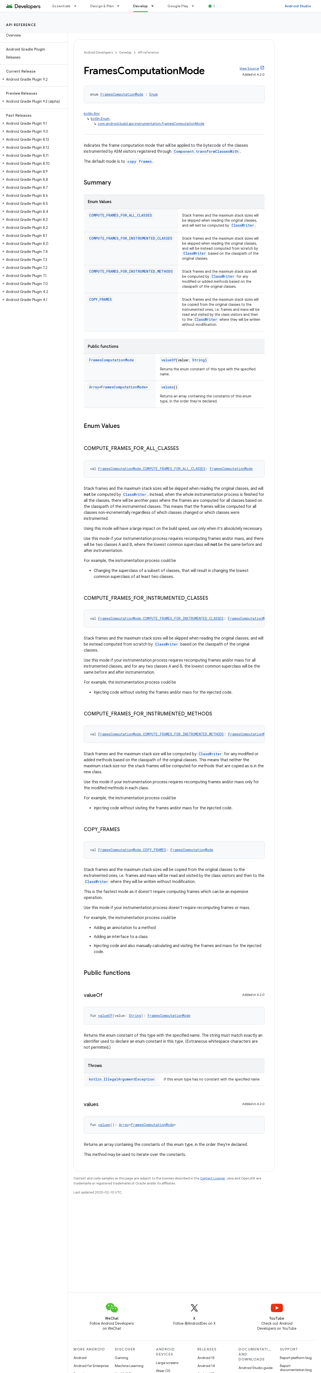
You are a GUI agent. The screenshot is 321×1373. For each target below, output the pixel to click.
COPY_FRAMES (100, 299)
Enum (153, 94)
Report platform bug (296, 1357)
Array (94, 387)
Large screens (167, 1362)
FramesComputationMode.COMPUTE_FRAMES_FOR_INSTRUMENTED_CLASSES (160, 618)
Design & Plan (102, 6)
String (198, 360)
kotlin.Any (92, 113)
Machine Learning (129, 1365)
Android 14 (206, 1365)
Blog (217, 6)
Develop (125, 52)
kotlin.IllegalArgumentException (121, 1079)
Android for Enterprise (91, 1365)
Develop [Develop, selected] (140, 6)
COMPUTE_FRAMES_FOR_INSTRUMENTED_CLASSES (130, 238)
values (167, 387)
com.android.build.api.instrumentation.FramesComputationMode (151, 123)
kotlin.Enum (100, 118)
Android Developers (98, 52)
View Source (249, 68)
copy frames (139, 161)
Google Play (178, 6)
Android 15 (206, 1357)
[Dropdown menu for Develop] (155, 6)
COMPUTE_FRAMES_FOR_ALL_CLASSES (120, 215)
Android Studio (298, 6)
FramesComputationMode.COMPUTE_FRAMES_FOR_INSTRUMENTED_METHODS (161, 734)
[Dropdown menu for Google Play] (195, 6)
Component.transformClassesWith (206, 151)
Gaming (121, 1357)
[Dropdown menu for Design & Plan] (120, 6)
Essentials (61, 6)
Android (80, 1357)
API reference (21, 25)
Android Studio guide (255, 1367)
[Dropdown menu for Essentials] (77, 6)
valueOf (168, 360)
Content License (212, 1178)
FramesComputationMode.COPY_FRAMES (132, 849)
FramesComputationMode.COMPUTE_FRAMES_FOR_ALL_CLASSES (151, 468)
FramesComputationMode (121, 94)
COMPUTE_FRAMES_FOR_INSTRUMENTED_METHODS (131, 271)
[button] (32, 79)
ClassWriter (242, 225)
